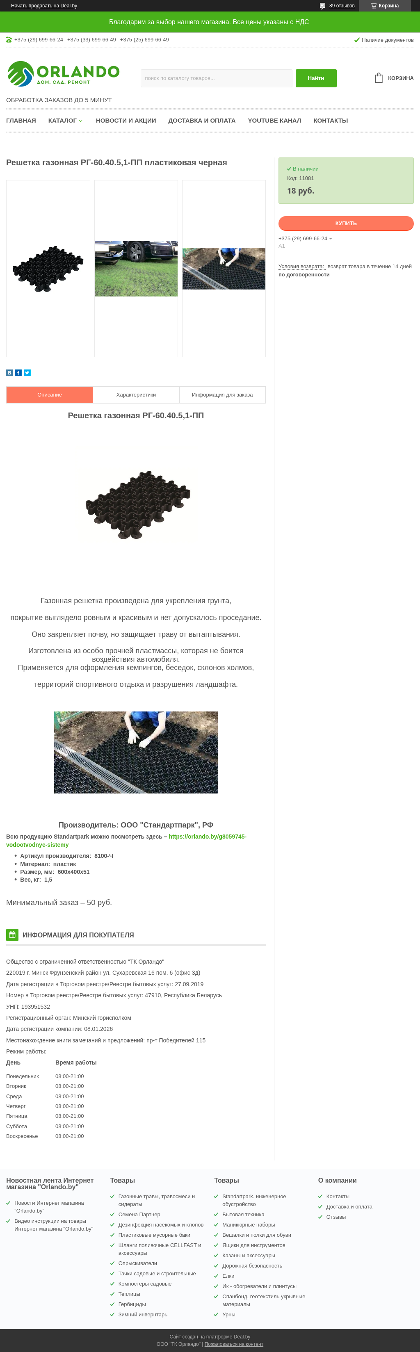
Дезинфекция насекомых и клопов (161, 1225)
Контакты (330, 120)
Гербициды (132, 1304)
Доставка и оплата (202, 120)
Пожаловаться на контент (234, 1344)
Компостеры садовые (145, 1284)
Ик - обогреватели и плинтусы (259, 1286)
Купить (346, 223)
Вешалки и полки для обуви (256, 1235)
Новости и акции (126, 120)
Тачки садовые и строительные (157, 1273)
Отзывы (336, 1217)
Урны (228, 1314)
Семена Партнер (139, 1214)
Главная (21, 120)
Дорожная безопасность (252, 1266)
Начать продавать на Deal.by (44, 6)
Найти (316, 78)
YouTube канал (274, 120)
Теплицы (129, 1294)
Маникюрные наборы (248, 1225)
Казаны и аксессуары (248, 1255)
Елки (228, 1276)
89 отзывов (342, 6)
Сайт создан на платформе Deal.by (210, 1337)
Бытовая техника (243, 1214)
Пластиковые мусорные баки (154, 1235)
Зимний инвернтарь (143, 1314)
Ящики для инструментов (253, 1245)
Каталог (62, 120)
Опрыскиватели (138, 1263)
